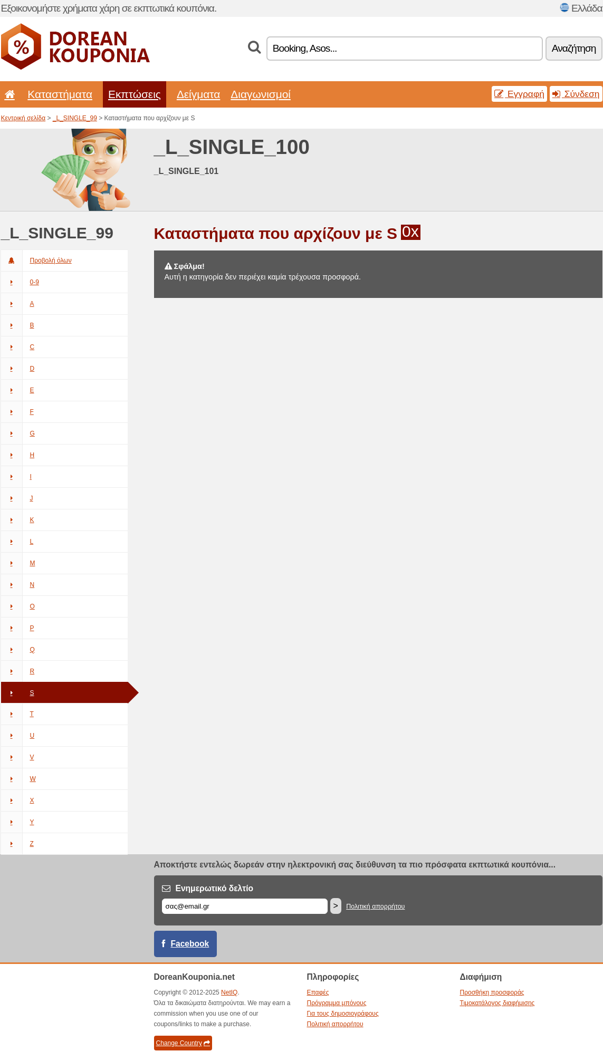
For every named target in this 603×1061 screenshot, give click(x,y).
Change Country (183, 1043)
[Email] (245, 906)
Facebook (190, 943)
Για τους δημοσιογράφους (343, 1013)
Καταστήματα (59, 94)
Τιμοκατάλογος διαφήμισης (497, 1003)
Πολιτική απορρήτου (375, 906)
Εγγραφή (519, 94)
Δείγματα (198, 94)
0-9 (20, 282)
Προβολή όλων (36, 260)
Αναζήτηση (574, 48)
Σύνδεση (576, 94)
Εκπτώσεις (134, 94)
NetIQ (229, 992)
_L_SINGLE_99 (75, 118)
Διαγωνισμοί (261, 94)
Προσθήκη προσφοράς (492, 992)
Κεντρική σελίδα (23, 118)
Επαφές (318, 992)
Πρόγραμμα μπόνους (337, 1003)
